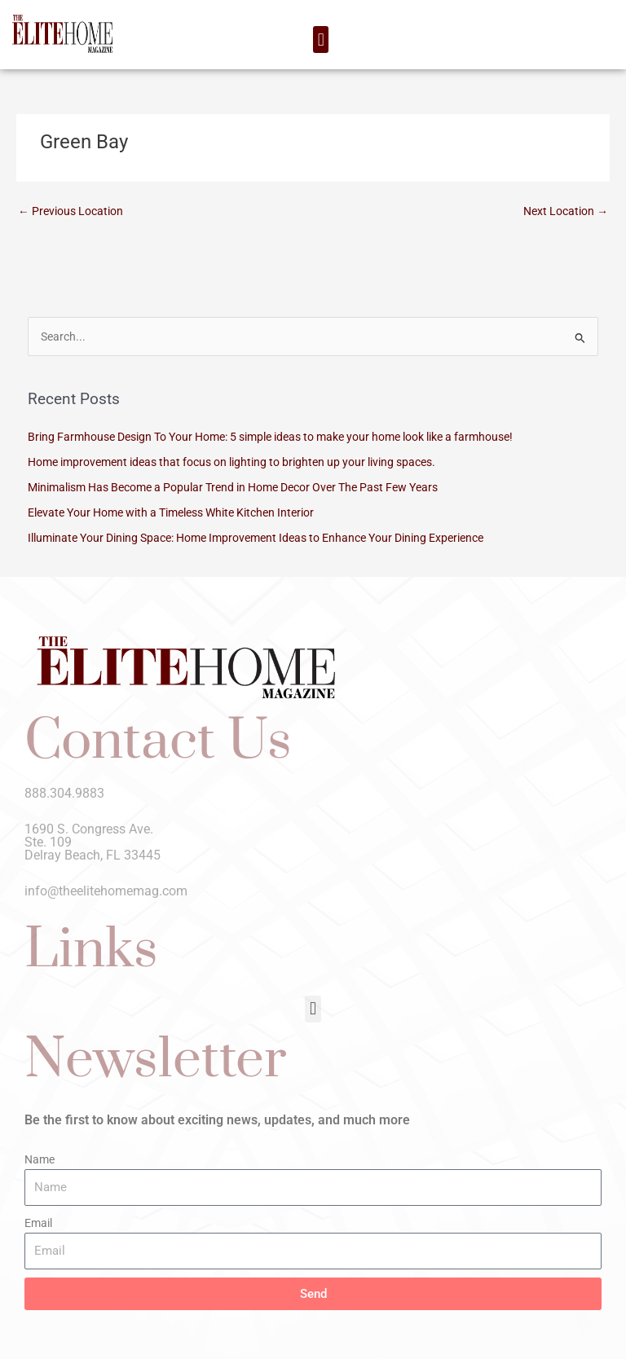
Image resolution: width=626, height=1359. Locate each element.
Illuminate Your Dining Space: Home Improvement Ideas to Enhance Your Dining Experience (255, 537)
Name (39, 1159)
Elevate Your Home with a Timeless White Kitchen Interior (171, 512)
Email (38, 1222)
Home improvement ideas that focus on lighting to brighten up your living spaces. (231, 461)
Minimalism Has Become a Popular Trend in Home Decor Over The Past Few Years (233, 487)
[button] (320, 39)
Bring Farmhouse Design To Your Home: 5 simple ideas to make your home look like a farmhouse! (270, 436)
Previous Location (70, 211)
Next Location (565, 211)
